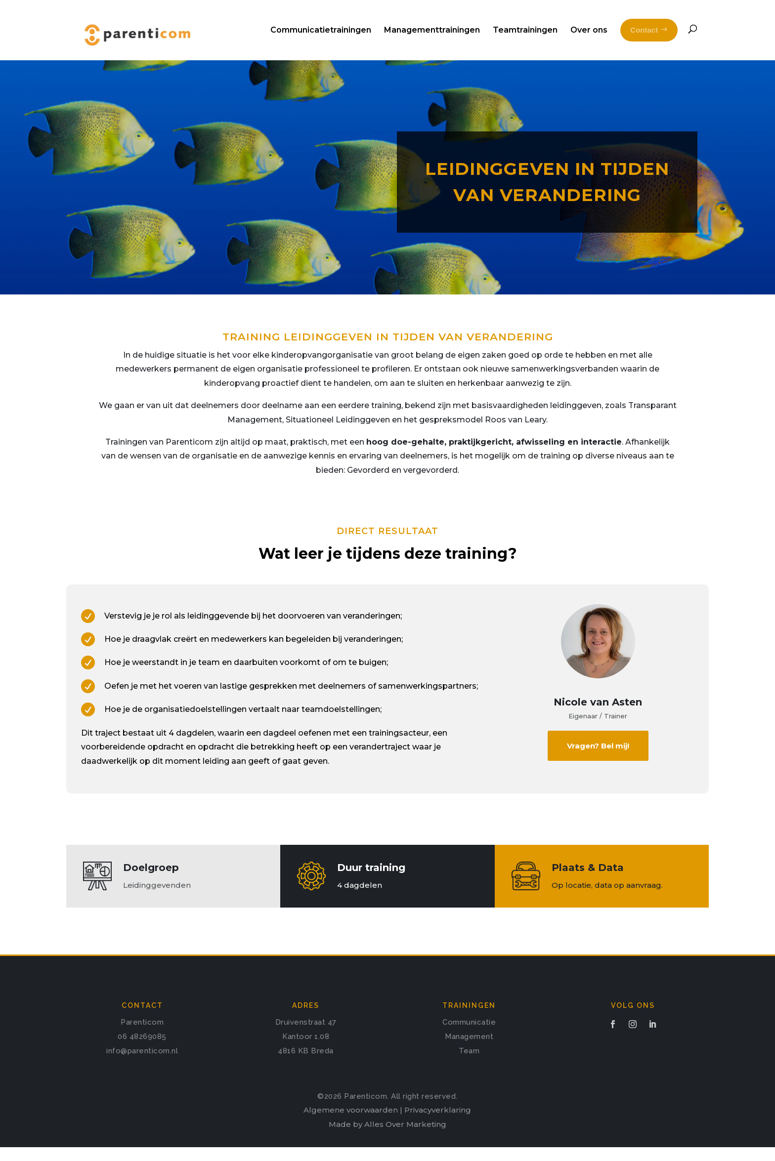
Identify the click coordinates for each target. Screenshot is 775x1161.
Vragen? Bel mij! (598, 759)
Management (469, 1050)
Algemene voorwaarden (350, 1123)
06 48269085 (142, 1050)
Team (469, 1064)
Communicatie (469, 1036)
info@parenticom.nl (142, 1064)
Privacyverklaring (437, 1123)
